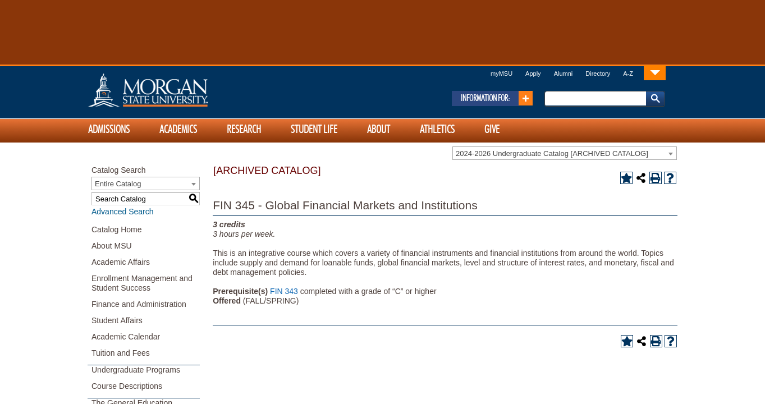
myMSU (501, 73)
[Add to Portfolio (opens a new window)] (626, 178)
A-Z (628, 73)
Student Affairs (117, 320)
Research (244, 129)
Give (492, 129)
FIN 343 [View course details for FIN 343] (284, 291)
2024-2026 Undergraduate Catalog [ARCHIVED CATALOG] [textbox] (552, 153)
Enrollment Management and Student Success (142, 283)
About (378, 129)
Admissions (109, 129)
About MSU (111, 245)
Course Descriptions (126, 386)
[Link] (655, 72)
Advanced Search (122, 211)
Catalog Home (116, 229)
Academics (178, 129)
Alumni (563, 73)
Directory (597, 73)
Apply (533, 73)
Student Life (314, 129)
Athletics (437, 129)
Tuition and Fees (120, 352)
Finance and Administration (138, 304)
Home (172, 90)
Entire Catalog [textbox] (118, 184)
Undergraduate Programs (135, 369)
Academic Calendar (125, 336)
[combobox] (564, 153)
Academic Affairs (120, 262)
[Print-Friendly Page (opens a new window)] (655, 178)
